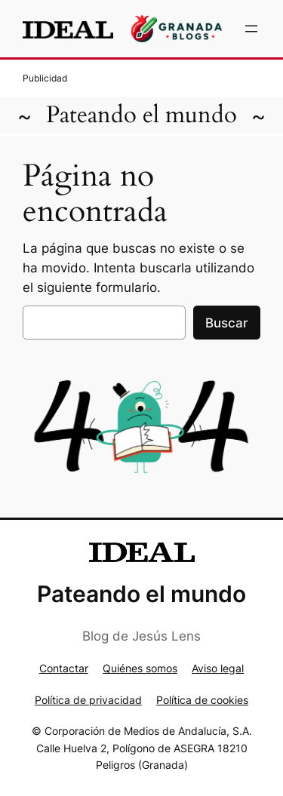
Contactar (63, 668)
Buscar (226, 322)
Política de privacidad (88, 699)
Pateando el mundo (141, 115)
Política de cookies (202, 699)
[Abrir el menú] (251, 29)
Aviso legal (218, 668)
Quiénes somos (140, 668)
